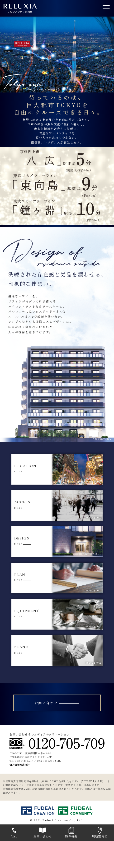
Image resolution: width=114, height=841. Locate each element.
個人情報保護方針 (20, 764)
